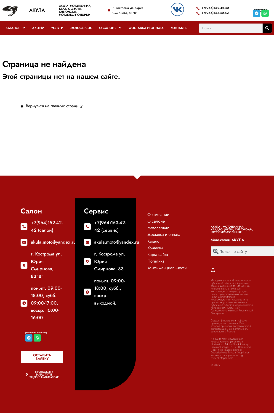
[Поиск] (267, 28)
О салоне (110, 28)
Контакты (178, 28)
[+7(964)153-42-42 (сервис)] (87, 226)
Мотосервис (81, 28)
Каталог (15, 28)
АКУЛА (37, 10)
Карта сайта (157, 255)
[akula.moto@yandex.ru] (24, 242)
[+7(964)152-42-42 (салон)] (24, 226)
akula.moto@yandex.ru (53, 242)
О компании (158, 215)
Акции (38, 28)
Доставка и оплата (146, 28)
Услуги (57, 28)
